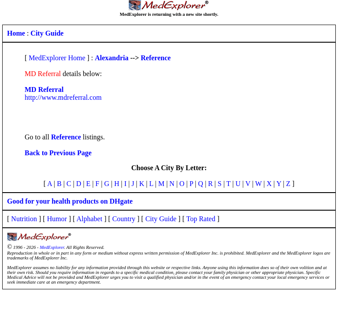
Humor (57, 219)
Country (123, 219)
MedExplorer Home (57, 58)
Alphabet (90, 219)
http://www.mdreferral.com (63, 97)
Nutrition (24, 219)
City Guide (160, 219)
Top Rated (200, 219)
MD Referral (44, 89)
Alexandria (112, 58)
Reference (156, 58)
